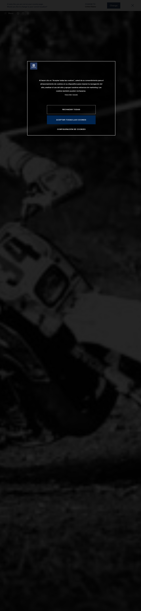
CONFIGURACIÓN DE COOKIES (71, 129)
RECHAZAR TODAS (71, 109)
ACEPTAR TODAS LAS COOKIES (71, 120)
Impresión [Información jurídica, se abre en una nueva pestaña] (75, 94)
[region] (71, 98)
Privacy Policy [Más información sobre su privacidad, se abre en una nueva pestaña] (68, 94)
